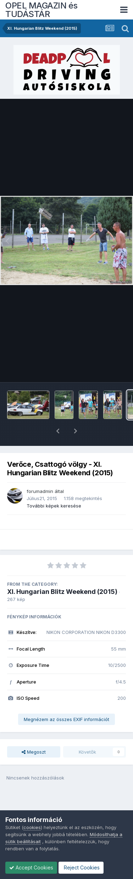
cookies (32, 827)
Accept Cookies (31, 867)
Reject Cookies (81, 867)
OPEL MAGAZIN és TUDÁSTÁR (41, 9)
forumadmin (40, 473)
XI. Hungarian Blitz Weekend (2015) (62, 573)
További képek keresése (54, 487)
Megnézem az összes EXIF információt (66, 701)
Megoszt (34, 733)
